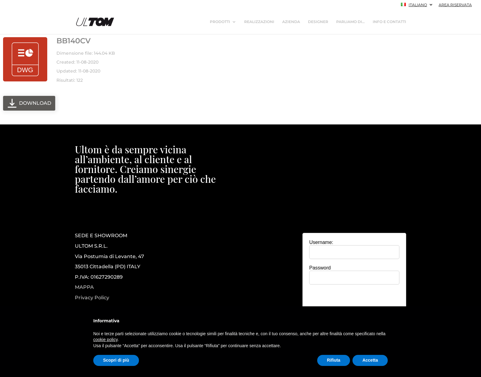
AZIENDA (291, 22)
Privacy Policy (92, 297)
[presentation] (354, 301)
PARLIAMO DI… (350, 22)
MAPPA (84, 287)
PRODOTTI (220, 22)
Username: (321, 242)
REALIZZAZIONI (259, 22)
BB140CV (73, 40)
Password (320, 267)
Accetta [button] (370, 360)
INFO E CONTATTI (389, 22)
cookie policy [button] (105, 339)
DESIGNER (318, 22)
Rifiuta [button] (334, 360)
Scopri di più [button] (116, 360)
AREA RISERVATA (455, 5)
